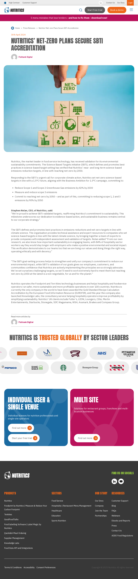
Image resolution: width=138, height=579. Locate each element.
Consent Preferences (46, 567)
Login (130, 3)
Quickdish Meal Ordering (15, 533)
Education (56, 515)
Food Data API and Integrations (18, 548)
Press (114, 525)
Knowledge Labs (11, 543)
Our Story (121, 3)
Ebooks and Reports (121, 520)
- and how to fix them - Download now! (87, 17)
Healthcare (57, 510)
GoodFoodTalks (11, 519)
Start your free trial (22, 438)
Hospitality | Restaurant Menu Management (71, 505)
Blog (114, 505)
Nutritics (8, 501)
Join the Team (101, 510)
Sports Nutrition (59, 520)
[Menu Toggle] (131, 9)
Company (99, 505)
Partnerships (101, 515)
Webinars (116, 515)
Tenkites (8, 514)
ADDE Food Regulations (122, 535)
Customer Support (30, 3)
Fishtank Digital (21, 57)
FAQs (114, 510)
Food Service (57, 501)
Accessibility (29, 567)
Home (17, 28)
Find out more (19, 428)
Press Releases (29, 28)
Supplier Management (14, 538)
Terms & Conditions (13, 567)
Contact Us (110, 3)
